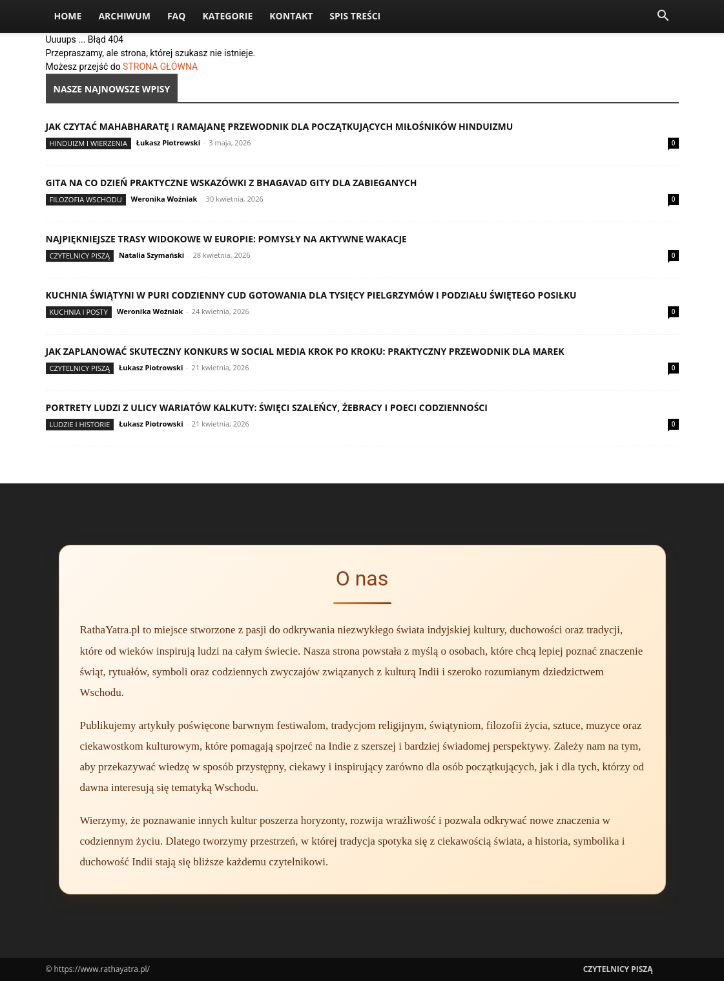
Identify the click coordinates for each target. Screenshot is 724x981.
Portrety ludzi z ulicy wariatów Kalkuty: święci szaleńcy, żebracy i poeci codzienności (267, 407)
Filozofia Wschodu (86, 199)
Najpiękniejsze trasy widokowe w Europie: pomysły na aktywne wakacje (226, 239)
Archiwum (124, 16)
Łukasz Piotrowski (168, 142)
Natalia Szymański (151, 255)
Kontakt (291, 16)
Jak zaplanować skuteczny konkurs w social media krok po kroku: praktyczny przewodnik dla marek (305, 351)
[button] (663, 17)
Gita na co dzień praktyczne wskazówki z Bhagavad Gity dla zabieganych (231, 182)
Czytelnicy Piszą (80, 255)
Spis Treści (354, 16)
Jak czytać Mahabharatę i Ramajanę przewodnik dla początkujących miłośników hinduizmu (279, 126)
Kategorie (227, 16)
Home (68, 16)
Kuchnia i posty (79, 312)
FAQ (176, 16)
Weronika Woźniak (164, 199)
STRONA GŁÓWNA (160, 66)
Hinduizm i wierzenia (88, 143)
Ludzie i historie (80, 424)
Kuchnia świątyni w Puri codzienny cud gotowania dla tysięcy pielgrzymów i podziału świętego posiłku (311, 295)
